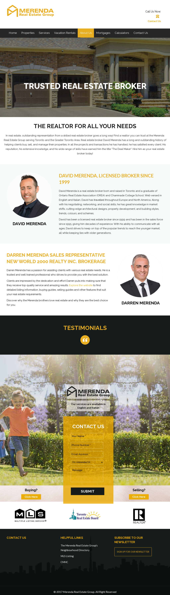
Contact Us (154, 21)
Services (44, 32)
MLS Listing (67, 553)
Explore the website (80, 285)
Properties (28, 32)
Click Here (31, 494)
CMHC (64, 559)
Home (13, 32)
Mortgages (103, 32)
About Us (86, 32)
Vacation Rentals (65, 32)
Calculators (122, 32)
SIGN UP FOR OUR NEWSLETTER (133, 549)
